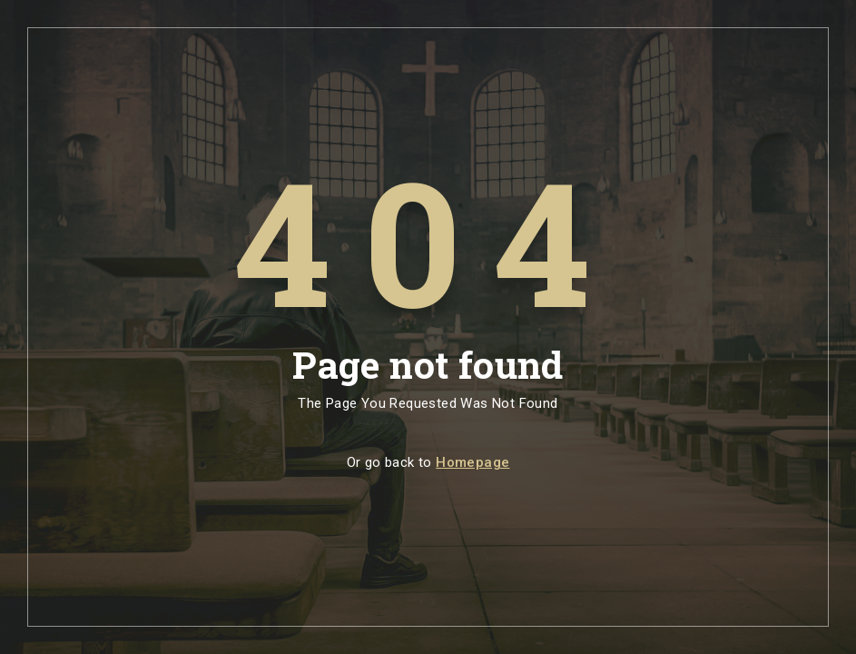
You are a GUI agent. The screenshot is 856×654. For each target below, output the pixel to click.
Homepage (472, 462)
